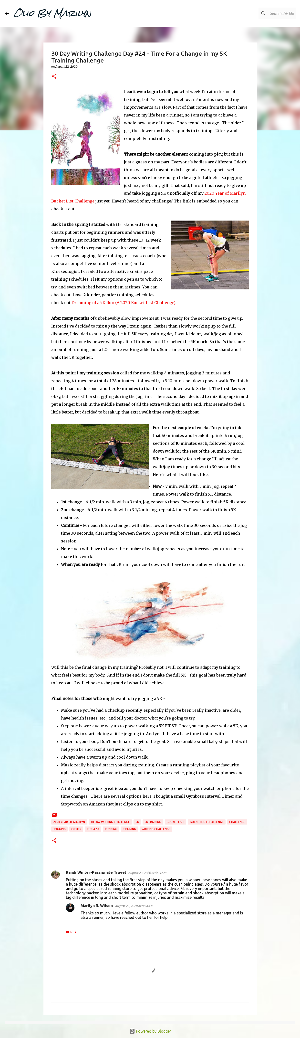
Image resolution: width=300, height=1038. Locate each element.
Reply (71, 932)
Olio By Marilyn (52, 13)
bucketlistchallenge (207, 822)
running (111, 829)
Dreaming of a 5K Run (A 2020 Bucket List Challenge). (124, 302)
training (129, 829)
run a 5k (93, 829)
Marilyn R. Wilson (97, 905)
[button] (54, 76)
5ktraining (153, 822)
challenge (237, 822)
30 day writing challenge (110, 822)
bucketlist (175, 822)
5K (137, 822)
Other (76, 829)
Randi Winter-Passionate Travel (96, 872)
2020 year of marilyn (69, 822)
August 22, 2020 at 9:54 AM (134, 906)
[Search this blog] (270, 13)
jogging (59, 829)
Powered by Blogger (150, 1031)
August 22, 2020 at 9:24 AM (147, 872)
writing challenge (156, 829)
